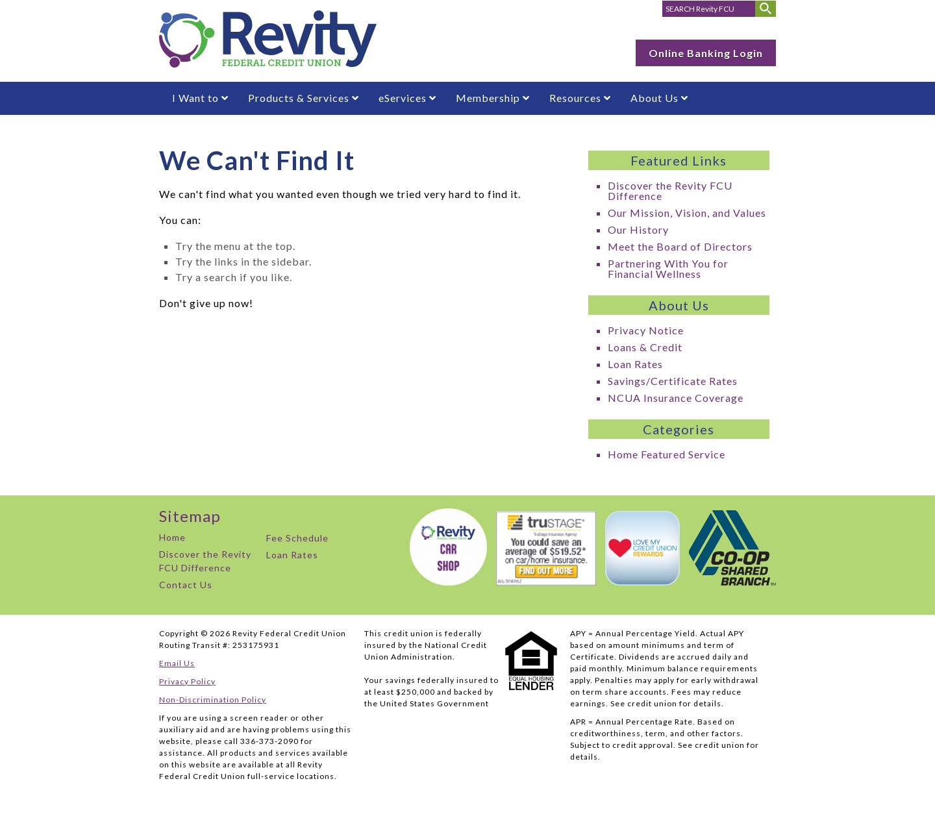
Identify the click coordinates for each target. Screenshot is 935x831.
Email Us (177, 663)
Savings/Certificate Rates (673, 381)
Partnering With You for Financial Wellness (668, 268)
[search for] (709, 9)
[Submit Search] (765, 9)
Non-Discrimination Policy (212, 699)
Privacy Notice (646, 330)
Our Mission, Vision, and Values (687, 212)
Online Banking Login (706, 53)
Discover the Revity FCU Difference (670, 190)
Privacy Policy (187, 681)
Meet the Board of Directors (680, 246)
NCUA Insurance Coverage (675, 397)
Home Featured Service (666, 454)
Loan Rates (635, 364)
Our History (638, 229)
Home (172, 537)
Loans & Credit (645, 347)
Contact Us (185, 584)
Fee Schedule (297, 537)
